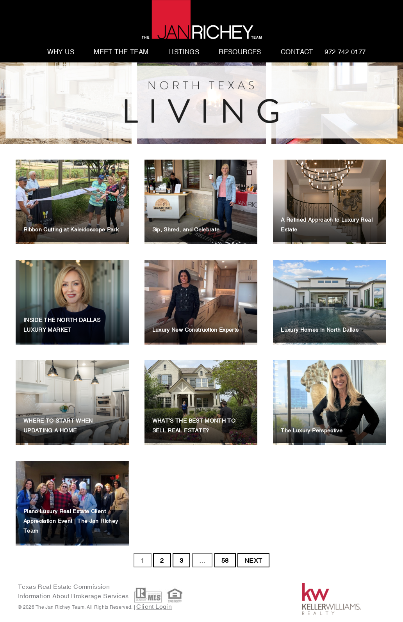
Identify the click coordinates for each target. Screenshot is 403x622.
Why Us (61, 52)
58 (225, 560)
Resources (240, 52)
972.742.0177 (345, 52)
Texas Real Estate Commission (64, 586)
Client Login (154, 606)
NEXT (253, 560)
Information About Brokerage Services (74, 595)
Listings (183, 52)
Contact (297, 52)
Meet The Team (121, 52)
